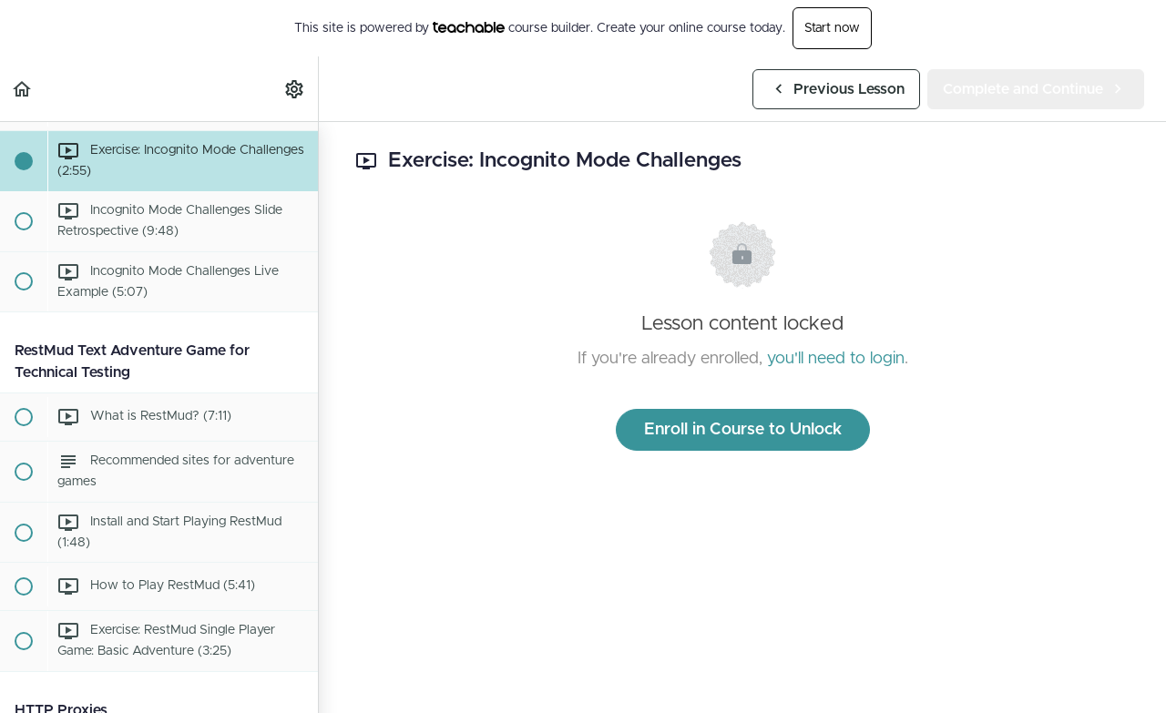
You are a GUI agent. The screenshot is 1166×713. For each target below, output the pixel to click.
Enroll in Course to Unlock (743, 430)
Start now (832, 28)
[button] (23, 88)
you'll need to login (836, 359)
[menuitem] (295, 88)
